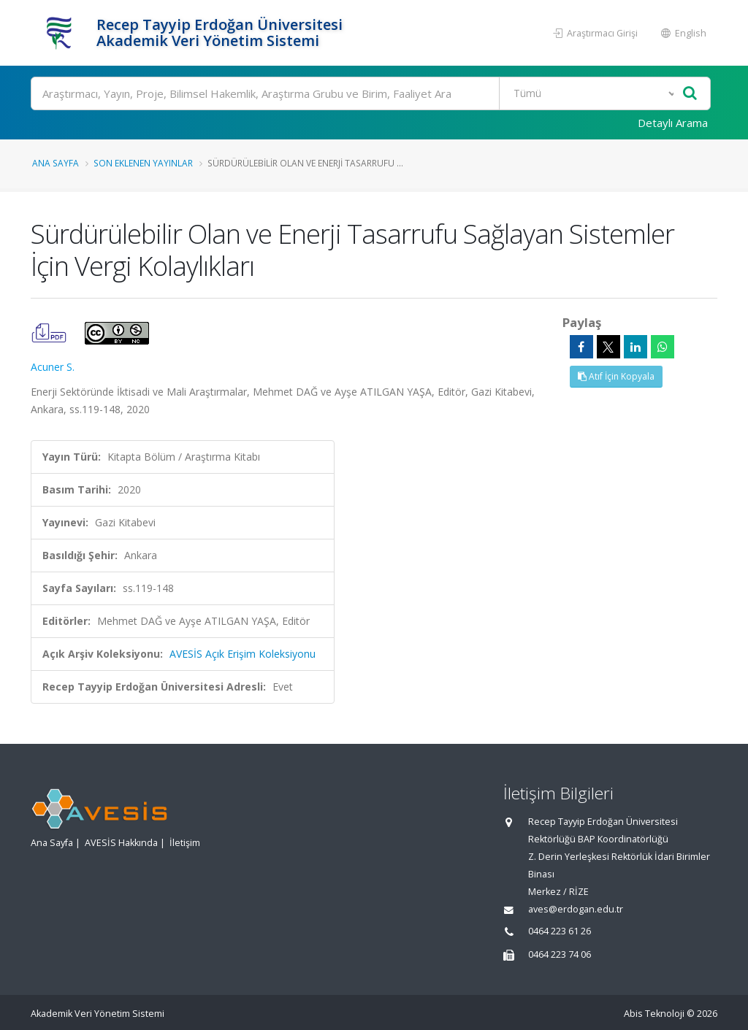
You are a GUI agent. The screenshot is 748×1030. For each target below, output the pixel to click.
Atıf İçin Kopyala (616, 376)
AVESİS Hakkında (121, 843)
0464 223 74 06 (559, 954)
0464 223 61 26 (559, 931)
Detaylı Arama (673, 122)
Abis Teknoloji (654, 1013)
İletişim (184, 843)
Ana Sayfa (55, 163)
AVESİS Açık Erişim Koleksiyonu (242, 654)
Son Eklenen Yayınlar (143, 163)
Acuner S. (53, 367)
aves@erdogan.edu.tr (575, 909)
